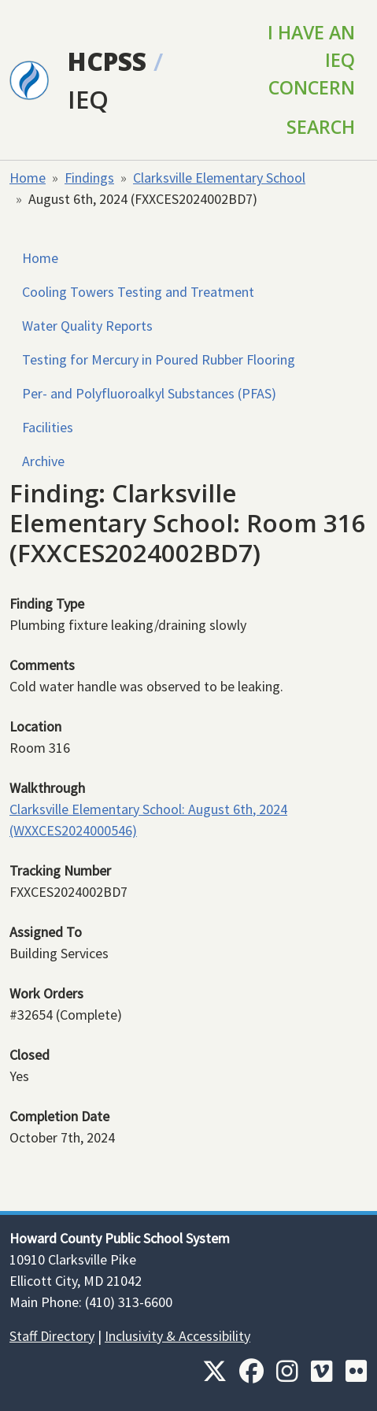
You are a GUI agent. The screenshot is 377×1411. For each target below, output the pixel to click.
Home (27, 178)
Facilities (47, 427)
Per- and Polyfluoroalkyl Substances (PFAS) (149, 393)
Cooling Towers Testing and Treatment (138, 292)
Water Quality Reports (87, 326)
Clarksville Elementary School (219, 178)
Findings (89, 178)
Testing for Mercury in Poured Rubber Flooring (158, 359)
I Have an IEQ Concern (311, 60)
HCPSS (107, 61)
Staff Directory (51, 1336)
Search (320, 126)
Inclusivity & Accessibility (177, 1336)
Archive (43, 461)
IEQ (88, 99)
